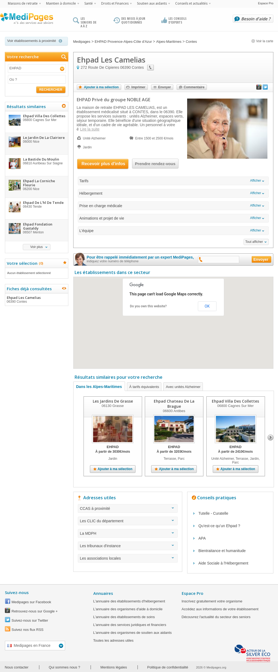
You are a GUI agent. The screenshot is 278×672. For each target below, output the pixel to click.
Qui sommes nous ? (64, 667)
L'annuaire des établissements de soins (124, 617)
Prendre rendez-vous (155, 163)
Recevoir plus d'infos (103, 163)
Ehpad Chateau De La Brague (174, 404)
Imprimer (138, 87)
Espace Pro (265, 3)
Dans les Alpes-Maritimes (99, 386)
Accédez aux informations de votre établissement (220, 609)
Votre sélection (24, 263)
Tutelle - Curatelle (213, 513)
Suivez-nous (17, 592)
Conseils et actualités (191, 3)
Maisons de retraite (23, 3)
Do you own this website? (148, 306)
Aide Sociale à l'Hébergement (223, 563)
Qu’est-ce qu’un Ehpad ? (219, 526)
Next (270, 438)
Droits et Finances (115, 3)
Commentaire (194, 87)
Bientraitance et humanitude (222, 551)
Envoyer (164, 87)
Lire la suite (90, 129)
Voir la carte (262, 41)
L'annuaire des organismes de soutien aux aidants (132, 633)
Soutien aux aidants (152, 3)
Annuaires (103, 593)
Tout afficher (254, 242)
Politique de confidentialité (167, 667)
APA (202, 538)
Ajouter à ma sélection (101, 87)
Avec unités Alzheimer (183, 387)
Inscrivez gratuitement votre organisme (212, 601)
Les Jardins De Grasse (112, 401)
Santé (88, 3)
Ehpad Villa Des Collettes (235, 401)
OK (207, 306)
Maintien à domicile (61, 3)
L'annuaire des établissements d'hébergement (129, 601)
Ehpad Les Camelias (36, 299)
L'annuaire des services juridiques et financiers (129, 625)
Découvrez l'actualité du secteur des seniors (216, 617)
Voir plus (36, 247)
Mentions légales (113, 667)
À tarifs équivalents (144, 387)
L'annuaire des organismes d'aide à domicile (128, 609)
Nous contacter (16, 667)
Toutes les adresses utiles (113, 640)
